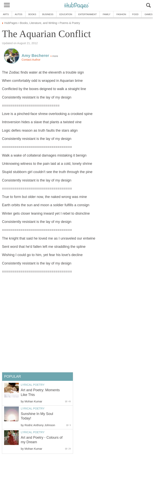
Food (135, 14)
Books (32, 14)
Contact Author (31, 59)
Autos (18, 14)
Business (47, 14)
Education (65, 14)
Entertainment (87, 14)
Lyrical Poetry (32, 384)
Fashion (121, 14)
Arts (6, 14)
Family (106, 14)
